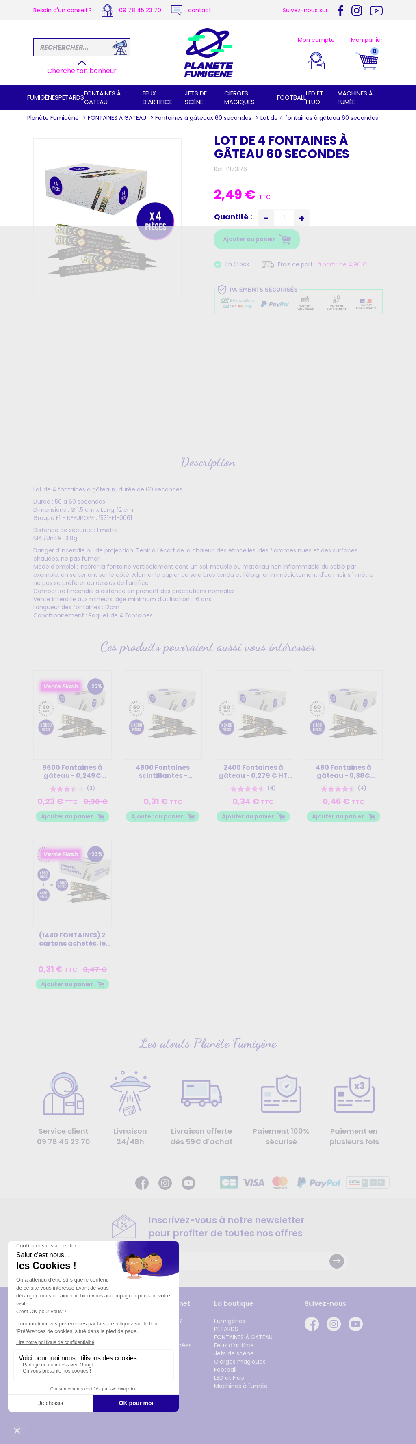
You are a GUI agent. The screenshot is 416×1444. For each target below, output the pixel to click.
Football (291, 97)
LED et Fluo (314, 97)
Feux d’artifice (157, 97)
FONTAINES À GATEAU (102, 97)
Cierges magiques (239, 97)
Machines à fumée (241, 1386)
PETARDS (71, 97)
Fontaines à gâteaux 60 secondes (203, 118)
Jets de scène (196, 97)
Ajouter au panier (67, 816)
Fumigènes (42, 97)
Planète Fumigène (53, 118)
